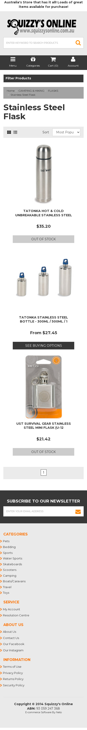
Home (11, 90)
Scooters (9, 570)
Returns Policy (13, 679)
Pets (6, 541)
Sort (45, 132)
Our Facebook (13, 644)
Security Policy (13, 685)
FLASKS (53, 90)
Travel (7, 587)
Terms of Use (12, 666)
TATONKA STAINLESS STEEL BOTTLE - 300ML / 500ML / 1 (43, 319)
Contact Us (11, 638)
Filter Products (18, 78)
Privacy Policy (13, 673)
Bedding (9, 547)
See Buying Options (43, 346)
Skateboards (12, 564)
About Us (9, 631)
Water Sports (12, 558)
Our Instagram (13, 650)
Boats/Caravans (14, 581)
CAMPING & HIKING (31, 90)
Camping (9, 575)
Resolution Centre (16, 615)
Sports (8, 553)
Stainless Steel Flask (23, 94)
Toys (6, 592)
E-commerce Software (38, 712)
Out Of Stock (43, 239)
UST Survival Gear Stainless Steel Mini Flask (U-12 (43, 426)
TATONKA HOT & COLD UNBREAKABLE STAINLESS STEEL (43, 213)
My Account (11, 609)
